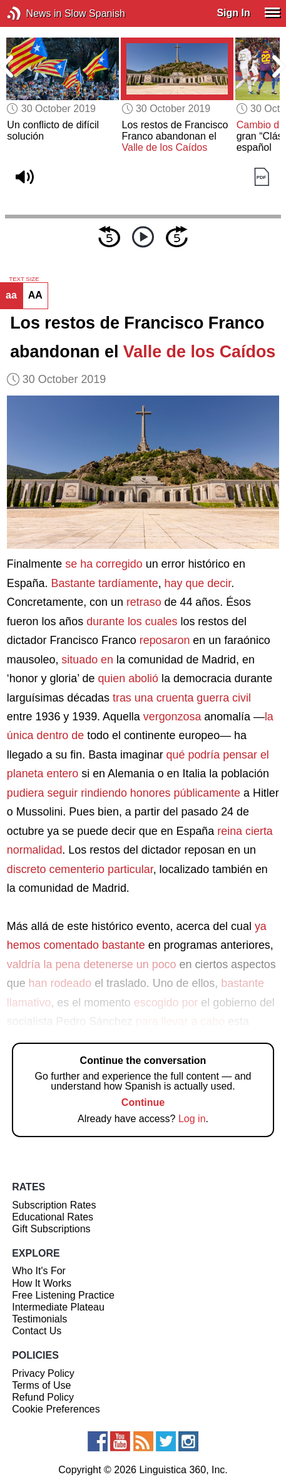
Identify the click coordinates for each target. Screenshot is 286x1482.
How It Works (41, 1283)
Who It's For (39, 1270)
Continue (143, 1102)
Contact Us (36, 1331)
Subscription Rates (54, 1205)
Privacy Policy (43, 1373)
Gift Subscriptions (51, 1229)
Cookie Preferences (56, 1409)
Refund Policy (43, 1397)
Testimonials (39, 1319)
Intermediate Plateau (58, 1307)
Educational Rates (52, 1217)
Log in (192, 1118)
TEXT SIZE (24, 279)
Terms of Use (41, 1385)
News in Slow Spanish (32, 13)
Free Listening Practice (63, 1295)
